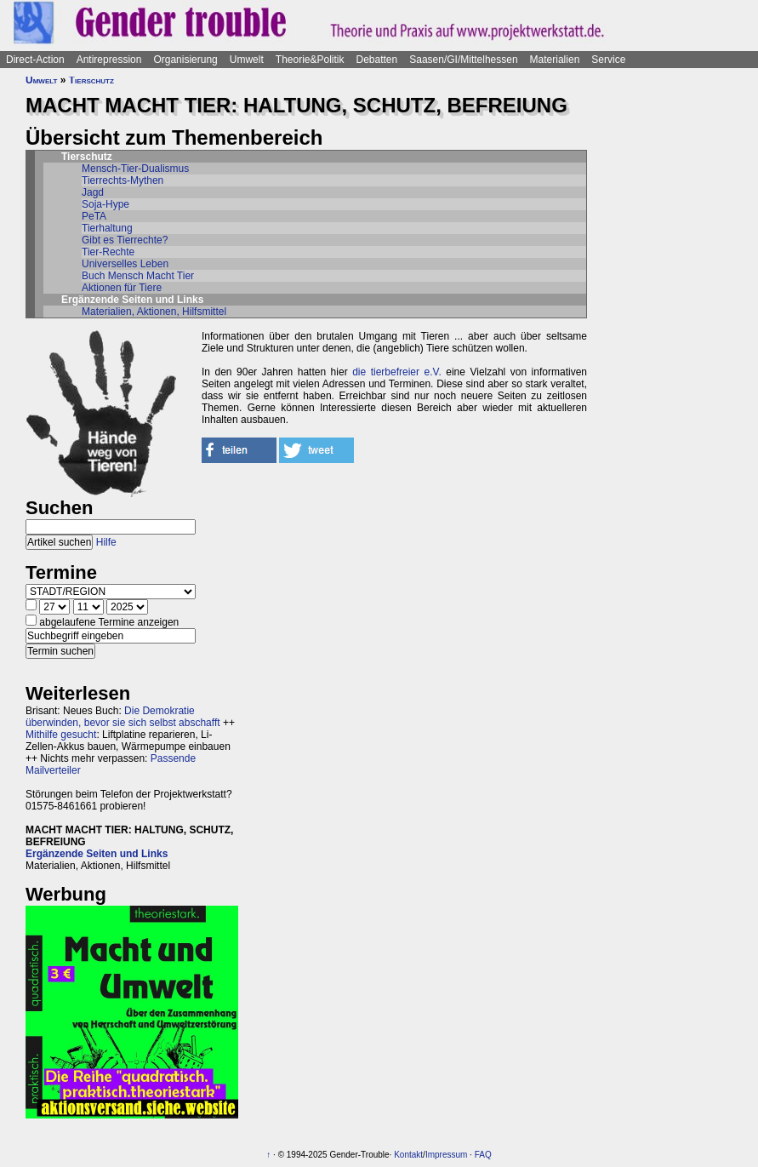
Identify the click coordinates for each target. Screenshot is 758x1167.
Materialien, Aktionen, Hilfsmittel (154, 311)
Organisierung (185, 60)
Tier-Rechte (108, 252)
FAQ (483, 1154)
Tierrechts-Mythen (122, 180)
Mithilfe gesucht (61, 735)
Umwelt (247, 60)
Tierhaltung (107, 228)
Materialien (555, 60)
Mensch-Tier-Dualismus (135, 168)
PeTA (94, 216)
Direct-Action (35, 60)
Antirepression (109, 60)
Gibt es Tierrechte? (125, 240)
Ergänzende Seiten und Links (97, 854)
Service (608, 60)
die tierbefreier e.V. (397, 372)
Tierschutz (91, 80)
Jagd (93, 192)
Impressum (446, 1154)
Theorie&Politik (310, 60)
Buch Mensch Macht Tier (138, 276)
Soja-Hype (105, 204)
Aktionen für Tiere (122, 288)
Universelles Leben (125, 264)
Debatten (377, 60)
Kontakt (408, 1154)
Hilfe (106, 542)
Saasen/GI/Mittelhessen (463, 60)
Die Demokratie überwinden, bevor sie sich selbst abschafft (123, 717)
